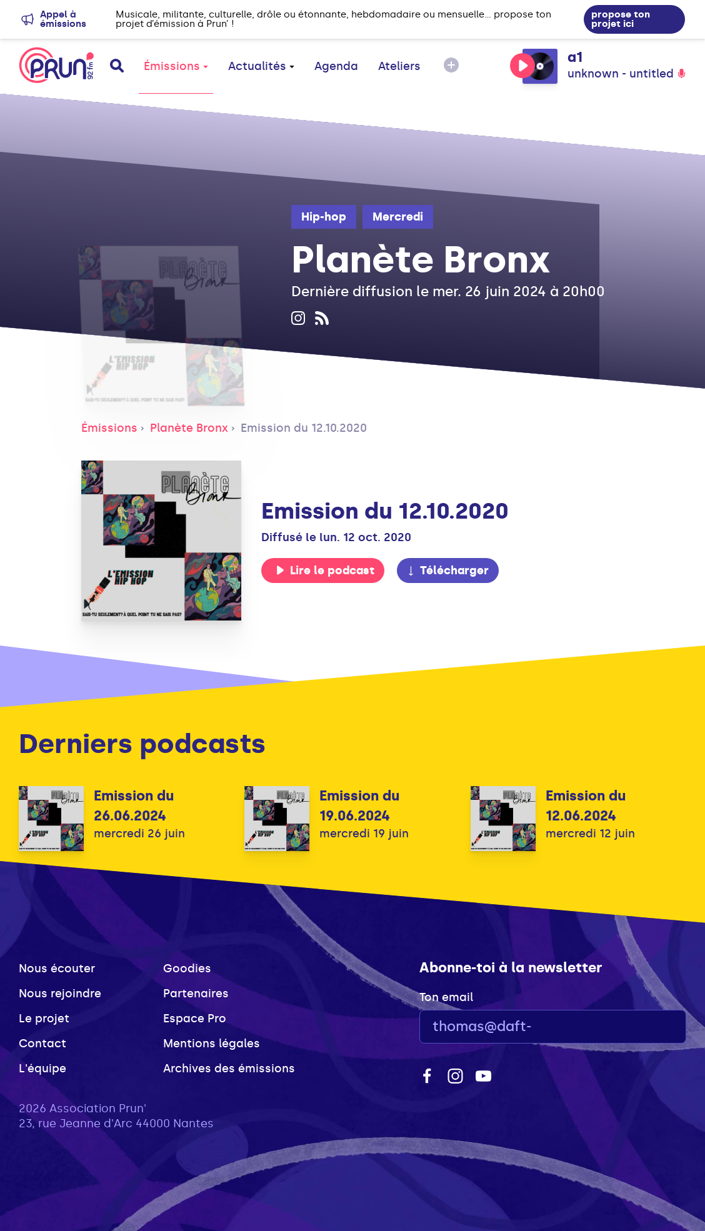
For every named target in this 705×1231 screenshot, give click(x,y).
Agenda (336, 66)
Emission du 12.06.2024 (586, 805)
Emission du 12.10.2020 (304, 428)
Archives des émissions (229, 1068)
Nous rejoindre (60, 993)
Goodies (187, 968)
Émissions (176, 66)
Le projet (44, 1018)
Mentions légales (211, 1043)
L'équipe (42, 1068)
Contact (42, 1043)
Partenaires (196, 993)
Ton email (446, 997)
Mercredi (397, 217)
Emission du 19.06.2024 (359, 805)
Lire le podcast (325, 570)
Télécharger (447, 570)
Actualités (261, 66)
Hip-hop (323, 217)
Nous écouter (57, 968)
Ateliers (399, 66)
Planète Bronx (189, 428)
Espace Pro (194, 1018)
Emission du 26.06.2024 (134, 805)
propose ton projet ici (620, 19)
